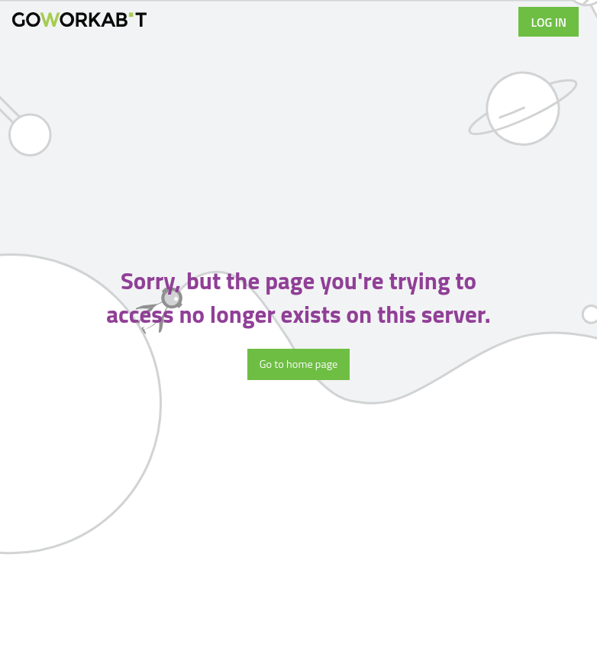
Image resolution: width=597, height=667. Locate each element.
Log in (548, 22)
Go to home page (299, 364)
